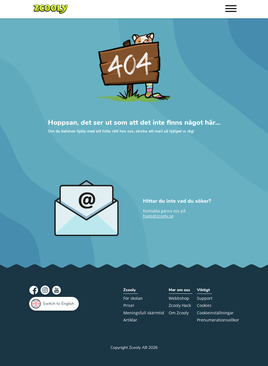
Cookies (204, 305)
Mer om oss (179, 290)
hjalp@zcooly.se (158, 216)
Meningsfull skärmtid (143, 313)
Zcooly (129, 290)
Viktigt (203, 290)
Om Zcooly (179, 313)
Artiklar (130, 320)
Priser (128, 305)
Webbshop (179, 298)
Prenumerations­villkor (218, 320)
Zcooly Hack (180, 305)
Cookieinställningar (215, 313)
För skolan (133, 298)
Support (204, 298)
